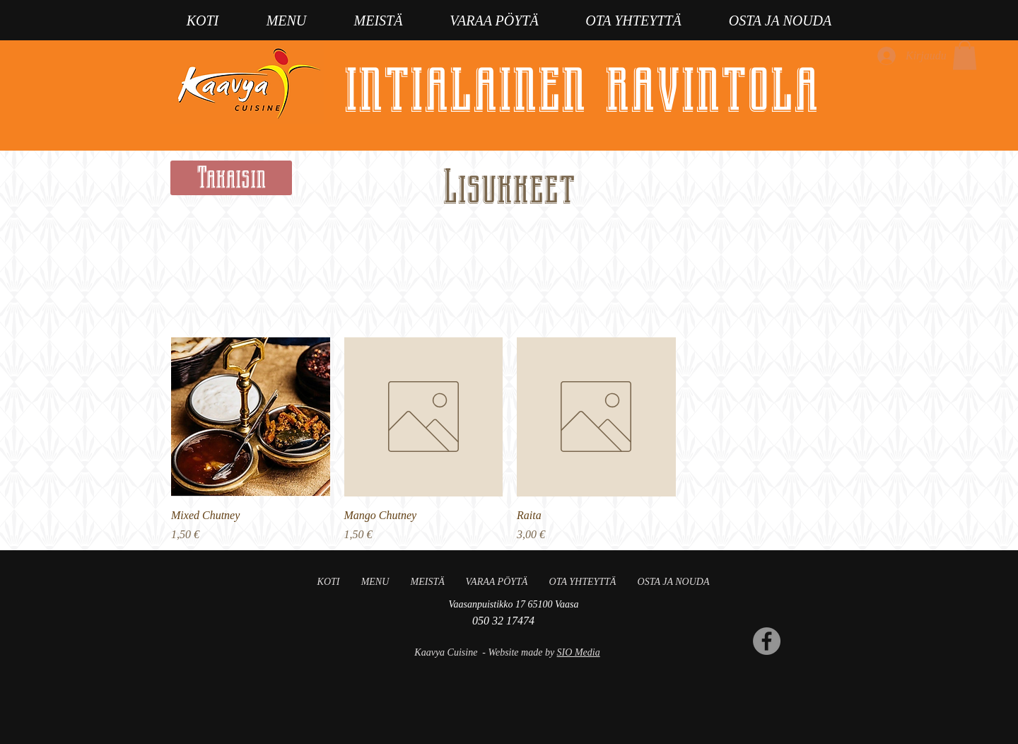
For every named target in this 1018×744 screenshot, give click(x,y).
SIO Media (578, 652)
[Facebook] (766, 641)
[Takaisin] (231, 178)
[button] (964, 55)
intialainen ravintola (581, 85)
